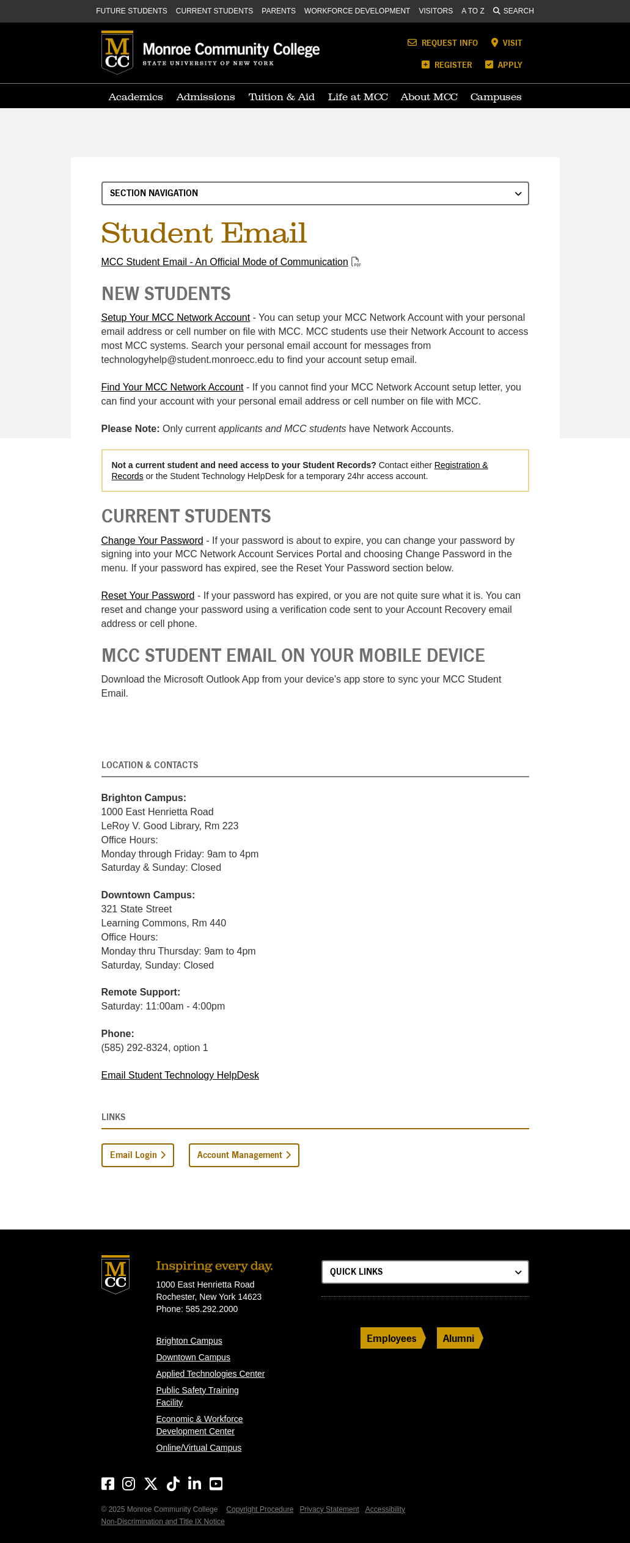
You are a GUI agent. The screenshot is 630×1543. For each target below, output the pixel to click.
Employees (392, 1338)
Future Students (131, 11)
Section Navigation (154, 193)
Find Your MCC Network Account (172, 387)
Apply (503, 64)
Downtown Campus (193, 1357)
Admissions (206, 96)
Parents (279, 11)
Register (447, 64)
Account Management (239, 1154)
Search (513, 11)
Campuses (496, 96)
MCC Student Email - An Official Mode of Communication (224, 262)
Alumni (458, 1338)
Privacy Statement (329, 1509)
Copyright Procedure (259, 1509)
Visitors (436, 11)
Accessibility (385, 1509)
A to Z (473, 11)
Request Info (443, 42)
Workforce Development (357, 11)
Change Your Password (152, 540)
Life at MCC (357, 96)
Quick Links (356, 1271)
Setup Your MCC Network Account (176, 317)
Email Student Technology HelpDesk (180, 1075)
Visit (506, 42)
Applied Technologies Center (210, 1374)
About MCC (429, 96)
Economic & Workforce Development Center (199, 1425)
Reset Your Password (148, 595)
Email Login (133, 1154)
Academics (136, 96)
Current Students (214, 11)
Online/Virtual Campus (199, 1448)
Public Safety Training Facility (197, 1396)
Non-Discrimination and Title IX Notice (163, 1521)
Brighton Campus (189, 1341)
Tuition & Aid (282, 96)
